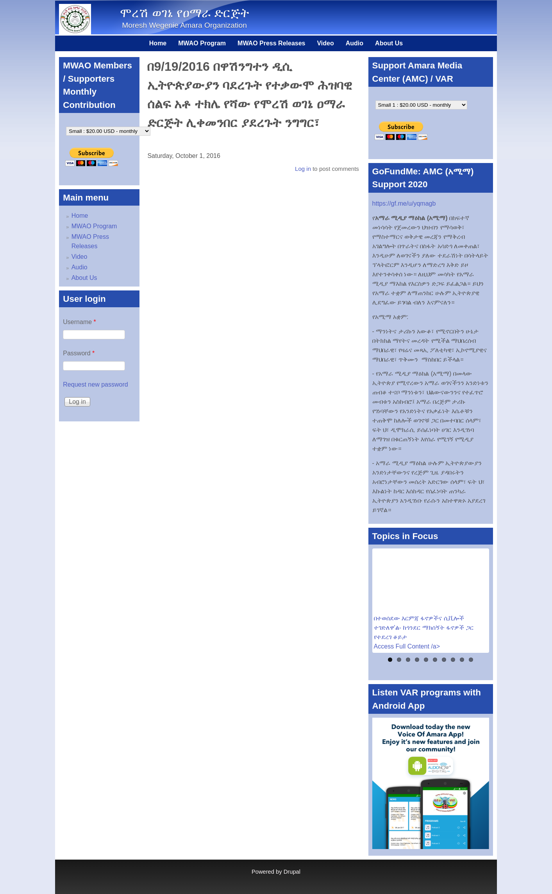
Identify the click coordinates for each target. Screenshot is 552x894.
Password (79, 353)
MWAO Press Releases (271, 43)
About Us (389, 43)
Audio (354, 43)
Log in (303, 168)
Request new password (95, 384)
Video (325, 43)
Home (157, 43)
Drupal (292, 872)
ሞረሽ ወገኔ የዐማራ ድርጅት (185, 13)
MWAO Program (202, 43)
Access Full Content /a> (407, 646)
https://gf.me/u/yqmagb (404, 203)
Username (79, 322)
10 (471, 660)
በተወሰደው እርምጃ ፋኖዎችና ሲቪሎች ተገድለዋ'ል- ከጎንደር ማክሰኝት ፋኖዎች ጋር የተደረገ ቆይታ (423, 627)
